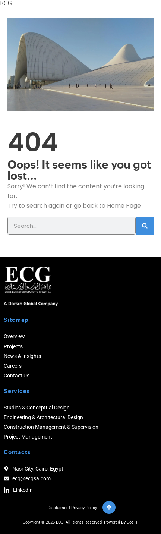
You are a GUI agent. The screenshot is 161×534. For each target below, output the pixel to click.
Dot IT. (133, 522)
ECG (6, 3)
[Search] (145, 226)
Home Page (124, 205)
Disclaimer (58, 507)
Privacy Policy (84, 507)
